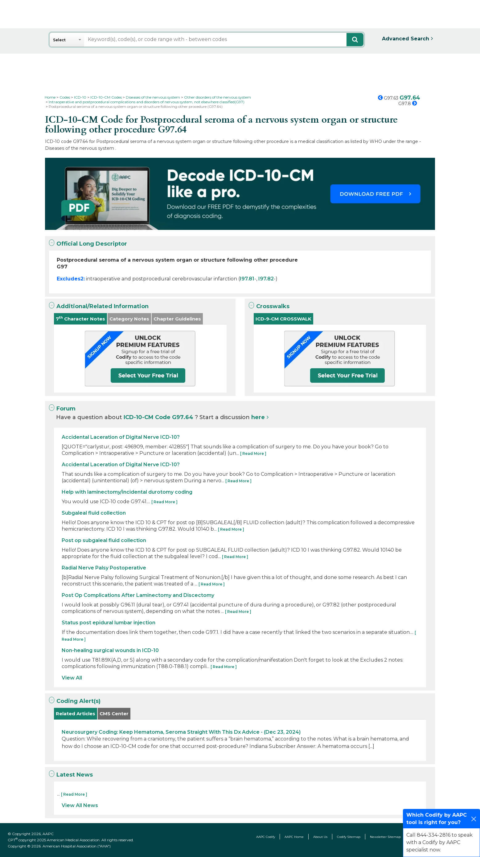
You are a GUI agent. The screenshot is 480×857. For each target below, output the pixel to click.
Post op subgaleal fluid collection (104, 540)
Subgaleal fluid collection (94, 513)
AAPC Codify (265, 837)
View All (72, 678)
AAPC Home (294, 837)
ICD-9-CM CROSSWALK (283, 319)
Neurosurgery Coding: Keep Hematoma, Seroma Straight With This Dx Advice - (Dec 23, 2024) (181, 732)
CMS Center (114, 713)
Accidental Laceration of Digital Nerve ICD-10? (121, 437)
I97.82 (266, 279)
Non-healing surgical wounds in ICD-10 (110, 650)
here (258, 417)
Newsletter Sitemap (385, 837)
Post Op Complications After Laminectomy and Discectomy (138, 595)
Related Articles (75, 713)
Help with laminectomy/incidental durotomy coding (127, 492)
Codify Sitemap (348, 837)
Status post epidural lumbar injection (108, 623)
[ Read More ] (253, 453)
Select (59, 40)
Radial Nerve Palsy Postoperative (104, 568)
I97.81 (247, 279)
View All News (80, 805)
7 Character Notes (80, 318)
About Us (320, 837)
